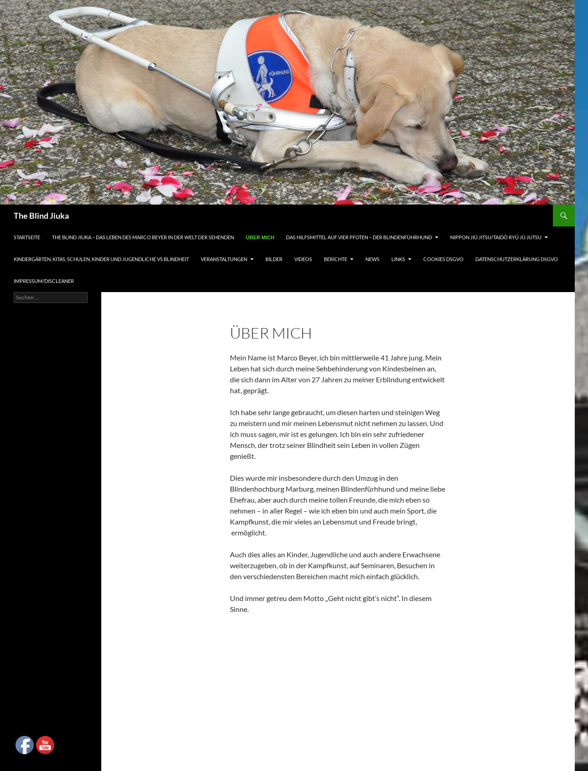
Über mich (260, 237)
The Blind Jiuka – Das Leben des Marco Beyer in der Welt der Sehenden (143, 237)
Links (398, 259)
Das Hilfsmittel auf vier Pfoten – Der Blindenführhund (359, 237)
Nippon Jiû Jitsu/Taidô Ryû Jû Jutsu (495, 237)
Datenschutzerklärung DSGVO (516, 259)
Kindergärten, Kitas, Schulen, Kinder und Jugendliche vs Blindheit (101, 259)
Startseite (27, 237)
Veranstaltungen (224, 259)
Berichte (335, 259)
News (372, 259)
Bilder (273, 259)
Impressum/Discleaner (44, 281)
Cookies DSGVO (443, 259)
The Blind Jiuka (41, 216)
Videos (303, 259)
